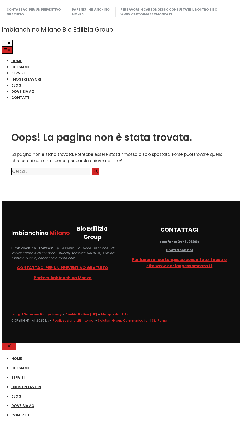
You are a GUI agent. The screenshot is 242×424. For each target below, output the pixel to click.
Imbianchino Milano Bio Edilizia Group (57, 29)
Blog (16, 85)
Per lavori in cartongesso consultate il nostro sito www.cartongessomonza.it (168, 11)
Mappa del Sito (115, 314)
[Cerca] (95, 171)
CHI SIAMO (21, 67)
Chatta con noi (179, 250)
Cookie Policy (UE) (81, 314)
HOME (16, 60)
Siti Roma (159, 320)
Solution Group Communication (124, 320)
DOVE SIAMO (22, 91)
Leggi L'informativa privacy (36, 314)
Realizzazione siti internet (73, 320)
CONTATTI (20, 97)
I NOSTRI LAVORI (26, 79)
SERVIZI (18, 73)
